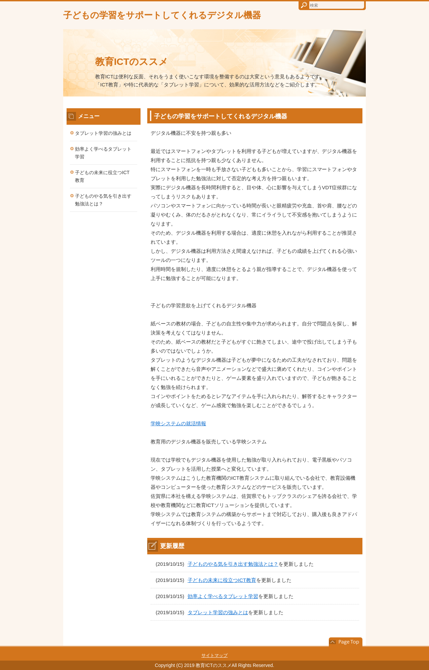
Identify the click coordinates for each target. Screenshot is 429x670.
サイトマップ (214, 655)
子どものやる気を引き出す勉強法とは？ (233, 564)
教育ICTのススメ (131, 61)
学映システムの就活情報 (178, 423)
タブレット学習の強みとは (218, 612)
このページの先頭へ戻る (345, 642)
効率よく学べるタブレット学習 (223, 596)
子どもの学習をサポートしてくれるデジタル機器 (162, 15)
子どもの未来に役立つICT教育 (222, 580)
